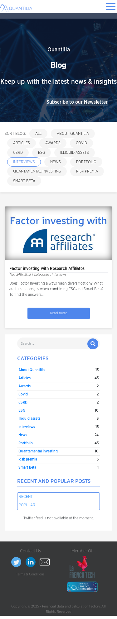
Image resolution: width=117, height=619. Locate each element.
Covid (81, 143)
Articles (21, 143)
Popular (27, 505)
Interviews (24, 162)
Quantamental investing (37, 171)
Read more (58, 313)
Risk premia (87, 171)
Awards (53, 143)
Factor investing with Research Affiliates (47, 269)
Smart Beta (24, 181)
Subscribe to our (77, 102)
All (38, 133)
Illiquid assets (74, 152)
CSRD (18, 152)
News (55, 162)
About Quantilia (73, 133)
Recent (26, 497)
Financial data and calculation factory (71, 606)
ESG (41, 152)
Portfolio (86, 162)
